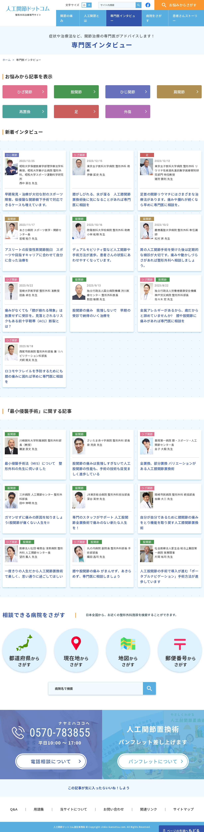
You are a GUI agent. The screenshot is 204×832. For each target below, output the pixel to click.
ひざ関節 (24, 91)
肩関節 (179, 91)
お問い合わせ (113, 809)
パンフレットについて (153, 761)
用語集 (39, 809)
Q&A (14, 809)
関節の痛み (66, 18)
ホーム (6, 60)
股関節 (76, 91)
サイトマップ (183, 809)
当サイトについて (73, 809)
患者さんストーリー (185, 18)
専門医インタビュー (122, 18)
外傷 (127, 111)
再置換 (25, 111)
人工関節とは (91, 18)
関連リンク (148, 809)
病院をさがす (154, 18)
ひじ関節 (127, 91)
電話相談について (51, 761)
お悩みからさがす (179, 4)
